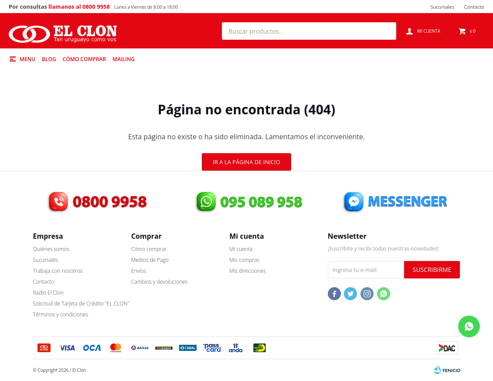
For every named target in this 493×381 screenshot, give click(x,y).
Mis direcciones (247, 271)
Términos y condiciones (60, 314)
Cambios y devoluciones (159, 281)
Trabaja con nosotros (58, 271)
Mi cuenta (240, 249)
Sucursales (442, 6)
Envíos (138, 271)
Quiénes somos (51, 249)
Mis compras (244, 260)
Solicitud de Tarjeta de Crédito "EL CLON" (81, 303)
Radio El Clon (48, 292)
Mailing (123, 59)
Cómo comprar (84, 59)
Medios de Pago (150, 260)
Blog (49, 59)
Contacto (474, 6)
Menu (27, 59)
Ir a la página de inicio (246, 162)
